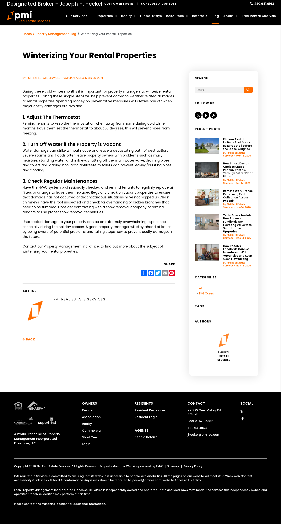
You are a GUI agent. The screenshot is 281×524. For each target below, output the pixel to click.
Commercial (91, 430)
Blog (215, 16)
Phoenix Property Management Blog (49, 34)
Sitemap (173, 466)
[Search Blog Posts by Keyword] (219, 90)
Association (91, 417)
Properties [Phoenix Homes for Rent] (104, 16)
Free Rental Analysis (259, 16)
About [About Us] (228, 16)
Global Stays (151, 16)
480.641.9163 (264, 4)
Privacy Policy (192, 466)
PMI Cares (206, 293)
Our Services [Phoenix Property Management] (76, 16)
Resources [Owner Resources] (175, 16)
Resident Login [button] (146, 417)
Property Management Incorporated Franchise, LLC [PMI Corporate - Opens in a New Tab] (37, 439)
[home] (28, 16)
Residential (90, 410)
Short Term (90, 437)
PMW (159, 466)
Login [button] (86, 444)
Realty (87, 424)
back (29, 339)
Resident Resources (150, 410)
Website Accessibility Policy (182, 480)
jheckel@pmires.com (203, 434)
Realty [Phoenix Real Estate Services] (126, 16)
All (201, 288)
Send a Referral (146, 437)
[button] (198, 115)
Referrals (199, 16)
